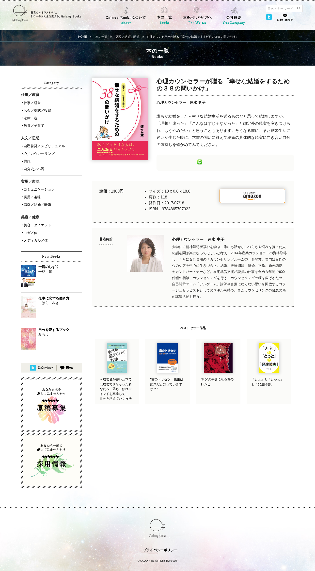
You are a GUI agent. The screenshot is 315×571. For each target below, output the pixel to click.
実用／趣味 (31, 190)
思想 (26, 157)
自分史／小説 (33, 163)
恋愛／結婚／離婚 (127, 36)
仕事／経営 (31, 102)
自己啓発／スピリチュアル (43, 143)
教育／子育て (33, 123)
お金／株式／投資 (36, 109)
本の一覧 (101, 36)
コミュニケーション (38, 183)
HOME (82, 36)
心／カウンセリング (38, 150)
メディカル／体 (35, 230)
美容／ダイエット (36, 217)
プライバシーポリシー (160, 540)
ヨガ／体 (30, 224)
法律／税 (30, 116)
